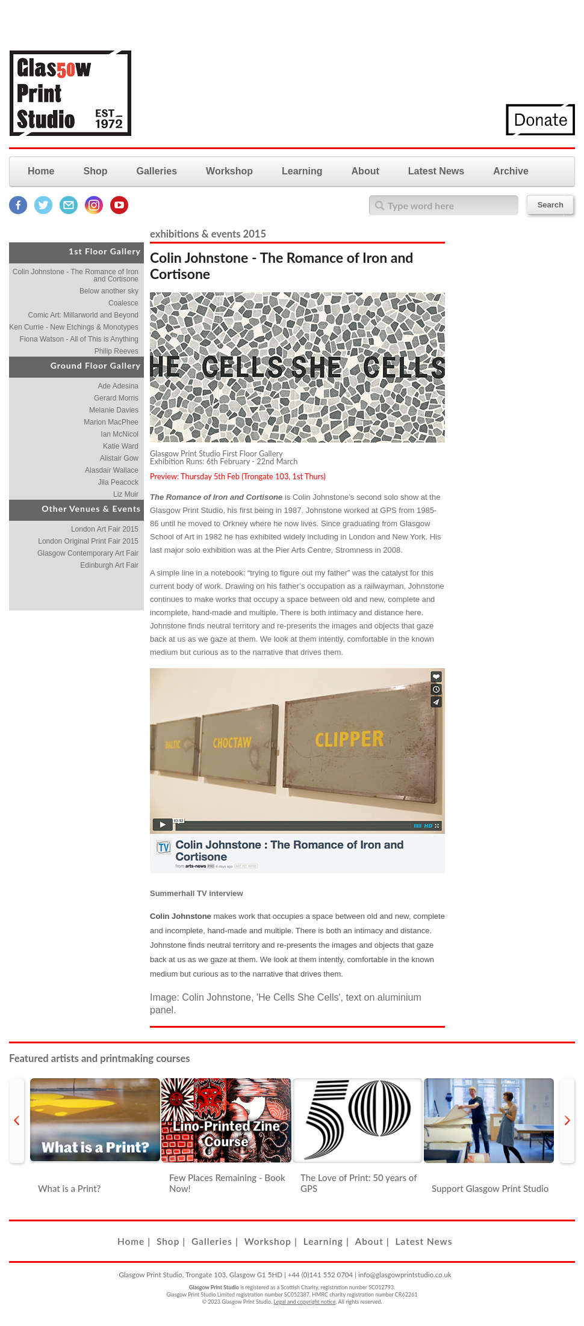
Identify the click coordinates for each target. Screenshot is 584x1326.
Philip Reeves (116, 351)
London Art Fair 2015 (104, 529)
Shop (95, 171)
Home (41, 171)
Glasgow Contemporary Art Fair (87, 553)
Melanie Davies (113, 410)
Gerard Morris (116, 398)
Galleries (156, 171)
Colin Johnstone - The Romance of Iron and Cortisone (75, 275)
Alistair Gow (119, 458)
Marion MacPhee (111, 422)
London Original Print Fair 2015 (88, 541)
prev (17, 1120)
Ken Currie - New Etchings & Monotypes (73, 327)
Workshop (229, 171)
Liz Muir (125, 494)
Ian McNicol (119, 434)
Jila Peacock (118, 482)
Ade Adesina (118, 386)
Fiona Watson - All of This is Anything (79, 339)
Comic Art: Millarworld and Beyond (83, 315)
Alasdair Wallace (111, 470)
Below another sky (108, 291)
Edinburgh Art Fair (109, 565)
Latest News (436, 171)
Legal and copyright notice (305, 1301)
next (567, 1120)
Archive (511, 171)
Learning (302, 171)
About (365, 171)
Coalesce (123, 303)
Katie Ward (120, 446)
